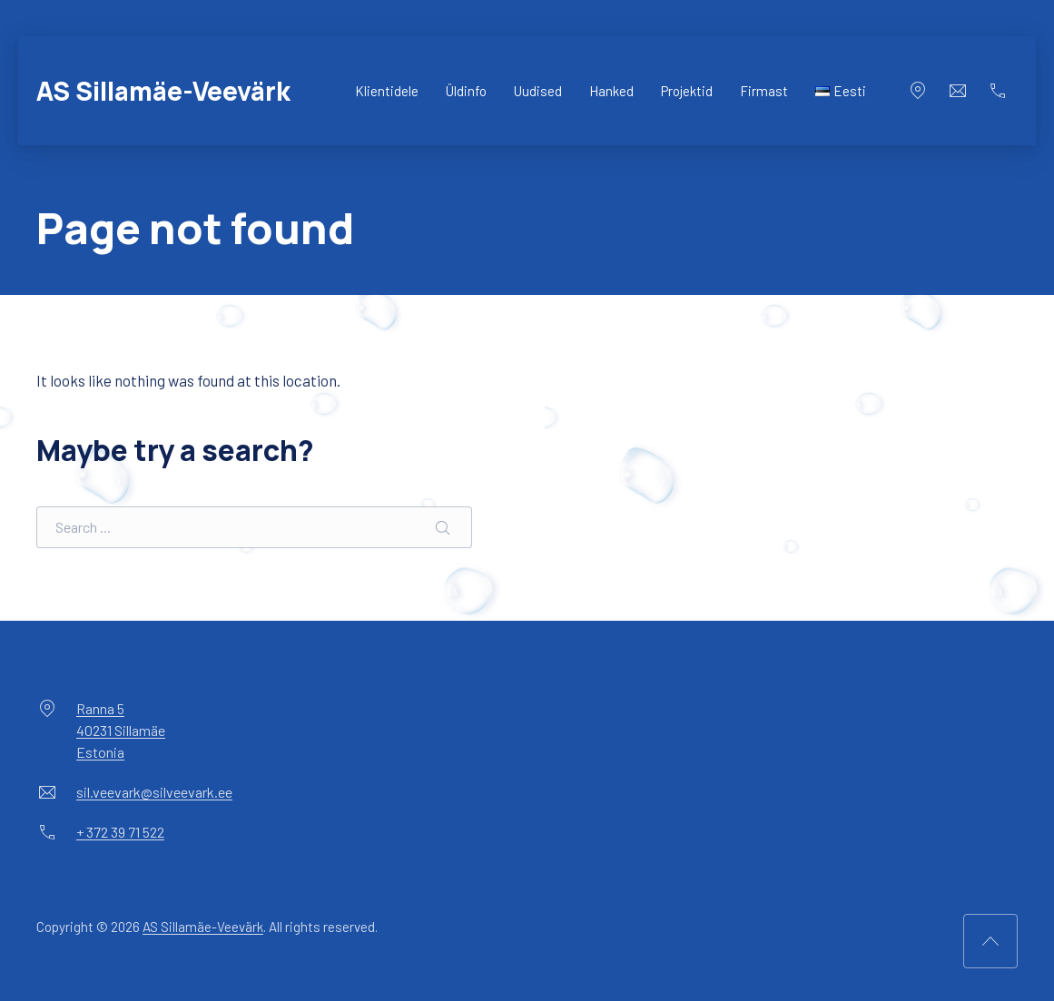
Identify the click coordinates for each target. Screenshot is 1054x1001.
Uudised (538, 91)
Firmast (764, 91)
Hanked (611, 91)
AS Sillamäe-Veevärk (163, 91)
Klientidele (387, 91)
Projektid (687, 91)
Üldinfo (466, 91)
